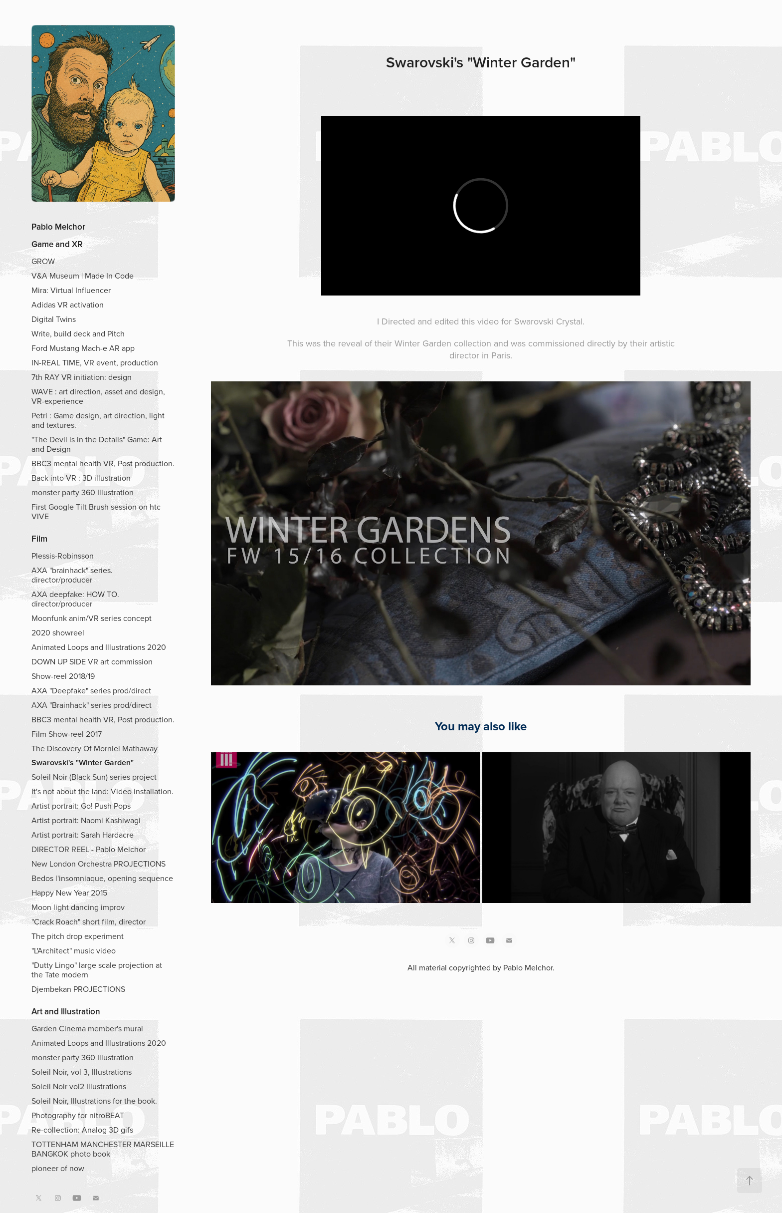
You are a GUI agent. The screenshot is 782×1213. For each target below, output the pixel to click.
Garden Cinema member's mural (87, 1028)
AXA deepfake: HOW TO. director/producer (75, 599)
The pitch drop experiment (77, 935)
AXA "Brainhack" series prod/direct (91, 704)
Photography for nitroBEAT (77, 1115)
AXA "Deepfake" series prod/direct (91, 690)
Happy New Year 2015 (69, 892)
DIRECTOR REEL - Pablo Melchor (88, 849)
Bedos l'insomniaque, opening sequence (102, 878)
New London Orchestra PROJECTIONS (98, 863)
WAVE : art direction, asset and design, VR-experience (98, 396)
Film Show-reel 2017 (66, 733)
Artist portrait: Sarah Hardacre (82, 834)
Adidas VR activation (67, 304)
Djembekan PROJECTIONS (78, 988)
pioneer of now (57, 1168)
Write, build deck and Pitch (78, 333)
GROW (43, 261)
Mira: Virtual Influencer (71, 290)
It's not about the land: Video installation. (102, 791)
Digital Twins (53, 318)
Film (39, 539)
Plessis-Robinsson (62, 555)
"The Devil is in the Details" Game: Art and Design (96, 444)
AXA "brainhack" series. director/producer (72, 575)
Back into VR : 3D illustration (81, 477)
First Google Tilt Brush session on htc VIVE (96, 511)
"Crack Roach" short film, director (88, 921)
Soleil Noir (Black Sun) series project (94, 776)
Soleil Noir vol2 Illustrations (78, 1086)
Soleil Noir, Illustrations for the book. (94, 1100)
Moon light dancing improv (78, 907)
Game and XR (57, 244)
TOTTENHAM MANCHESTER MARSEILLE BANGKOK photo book (102, 1149)
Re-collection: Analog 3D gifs (82, 1129)
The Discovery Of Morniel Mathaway (94, 748)
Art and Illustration (65, 1011)
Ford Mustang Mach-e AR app (83, 347)
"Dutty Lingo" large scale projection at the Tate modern (96, 969)
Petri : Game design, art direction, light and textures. (98, 420)
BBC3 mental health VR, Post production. (103, 463)
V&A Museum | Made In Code (82, 275)
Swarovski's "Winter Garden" (82, 762)
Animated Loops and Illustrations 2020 (98, 646)
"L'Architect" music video (73, 950)
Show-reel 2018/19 (63, 675)
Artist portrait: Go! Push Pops (81, 805)
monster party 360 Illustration (82, 492)
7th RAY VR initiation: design (81, 376)
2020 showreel (57, 632)
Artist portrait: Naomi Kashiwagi (86, 820)
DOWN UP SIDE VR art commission (92, 661)
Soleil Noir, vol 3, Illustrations (81, 1071)
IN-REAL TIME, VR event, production (94, 362)
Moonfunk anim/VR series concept (91, 617)
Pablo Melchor (58, 227)
